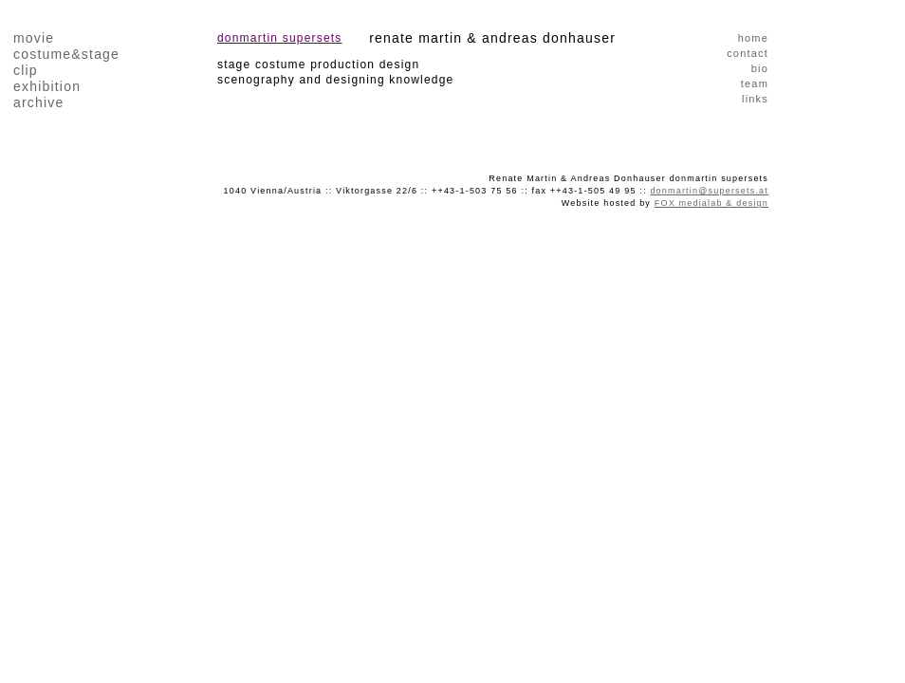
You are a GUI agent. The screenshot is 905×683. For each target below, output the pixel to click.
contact (747, 53)
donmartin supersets (279, 38)
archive (39, 102)
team (754, 83)
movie (33, 38)
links (755, 98)
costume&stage (66, 54)
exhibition (47, 86)
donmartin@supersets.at (709, 190)
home (753, 38)
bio (759, 68)
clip (25, 70)
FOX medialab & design (711, 203)
